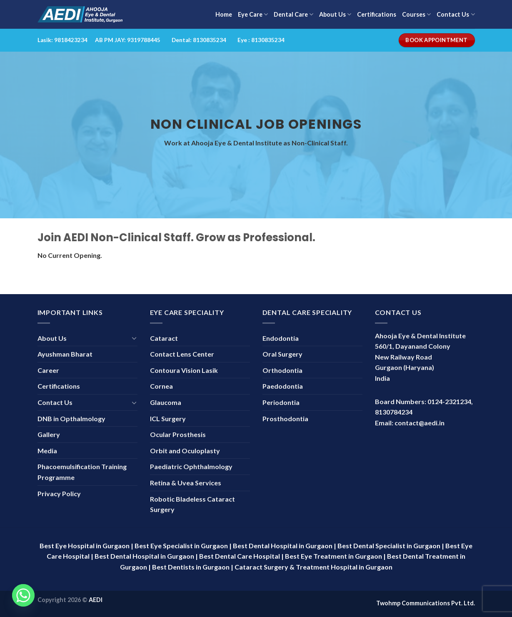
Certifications (376, 14)
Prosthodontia (285, 418)
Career (48, 370)
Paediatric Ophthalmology (191, 466)
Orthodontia (282, 370)
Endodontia (280, 338)
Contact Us (456, 14)
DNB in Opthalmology (71, 418)
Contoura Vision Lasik (184, 370)
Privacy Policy (59, 493)
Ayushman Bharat (64, 354)
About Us (335, 14)
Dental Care (293, 14)
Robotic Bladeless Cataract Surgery (192, 504)
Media (47, 451)
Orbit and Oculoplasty (185, 451)
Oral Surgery (282, 354)
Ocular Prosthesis (178, 434)
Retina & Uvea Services (185, 483)
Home (223, 14)
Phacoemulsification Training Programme (82, 471)
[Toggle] (134, 338)
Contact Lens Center (182, 354)
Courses (416, 14)
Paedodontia (282, 386)
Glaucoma (165, 402)
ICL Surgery (168, 418)
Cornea (161, 386)
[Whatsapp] (23, 595)
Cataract (164, 338)
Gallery (48, 434)
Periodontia (281, 402)
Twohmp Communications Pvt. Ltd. (425, 603)
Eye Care (253, 14)
